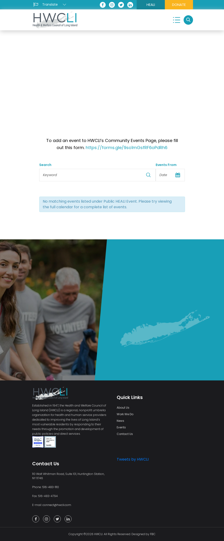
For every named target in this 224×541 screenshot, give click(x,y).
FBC (152, 534)
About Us (123, 408)
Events (121, 427)
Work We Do (125, 414)
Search (45, 164)
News (120, 421)
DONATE (179, 4)
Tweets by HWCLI (133, 459)
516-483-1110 (50, 487)
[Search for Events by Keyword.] (97, 175)
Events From (166, 164)
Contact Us (125, 434)
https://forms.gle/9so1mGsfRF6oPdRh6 (126, 147)
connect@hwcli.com (56, 505)
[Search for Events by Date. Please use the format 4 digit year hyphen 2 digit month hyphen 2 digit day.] (170, 175)
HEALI (151, 4)
